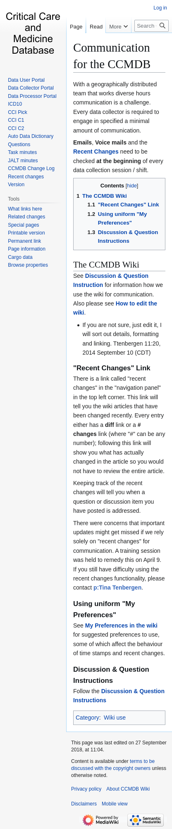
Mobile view (115, 804)
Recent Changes (96, 151)
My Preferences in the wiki (121, 625)
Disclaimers (84, 804)
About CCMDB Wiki (128, 789)
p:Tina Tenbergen (117, 587)
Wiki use (115, 717)
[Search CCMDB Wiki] (151, 42)
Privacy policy (86, 789)
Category (87, 717)
